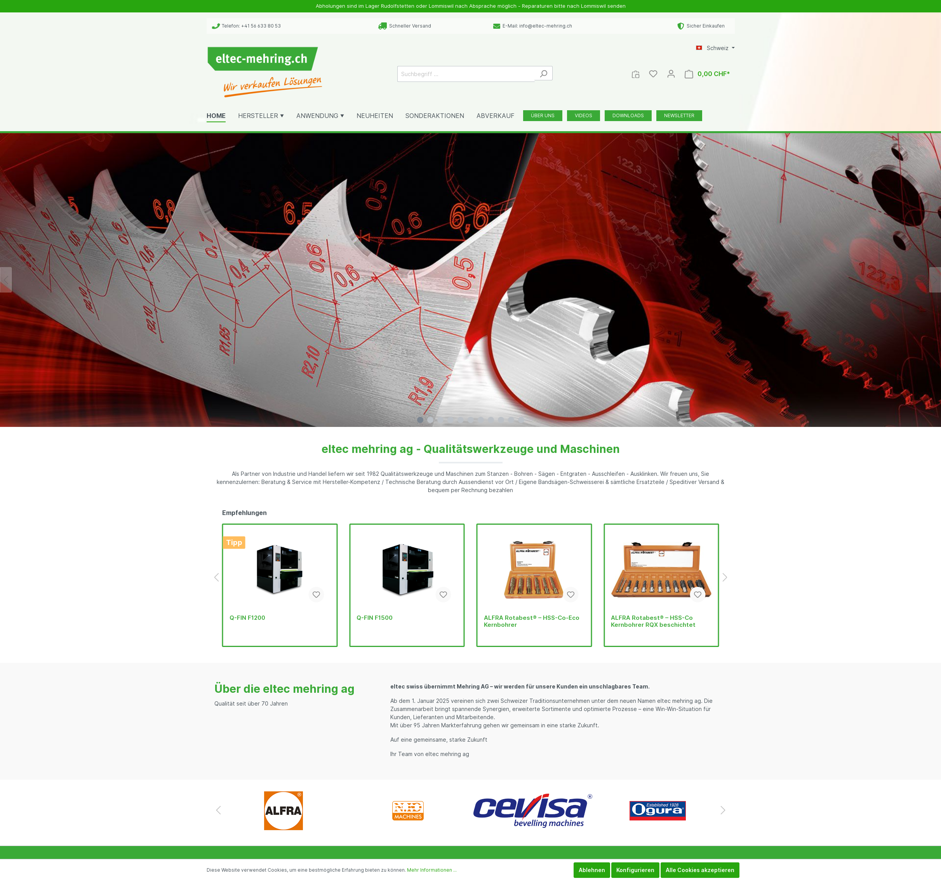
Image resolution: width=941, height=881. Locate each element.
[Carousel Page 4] (450, 420)
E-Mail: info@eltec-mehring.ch (532, 26)
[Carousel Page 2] (430, 420)
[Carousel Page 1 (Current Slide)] (420, 420)
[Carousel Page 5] (460, 420)
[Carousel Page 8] (491, 420)
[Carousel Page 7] (481, 420)
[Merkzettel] (653, 73)
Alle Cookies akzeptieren (700, 870)
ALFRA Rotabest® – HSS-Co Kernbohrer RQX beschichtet (653, 621)
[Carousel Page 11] (521, 420)
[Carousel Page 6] (471, 420)
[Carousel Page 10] (511, 420)
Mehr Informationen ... (432, 870)
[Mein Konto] (671, 73)
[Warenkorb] (707, 74)
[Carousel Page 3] (440, 420)
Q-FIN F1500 (375, 617)
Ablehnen (592, 870)
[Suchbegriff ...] (466, 74)
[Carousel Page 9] (501, 420)
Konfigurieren (635, 870)
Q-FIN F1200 (247, 617)
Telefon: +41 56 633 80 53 (246, 26)
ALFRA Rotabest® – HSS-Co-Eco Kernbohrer (531, 621)
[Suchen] (543, 73)
